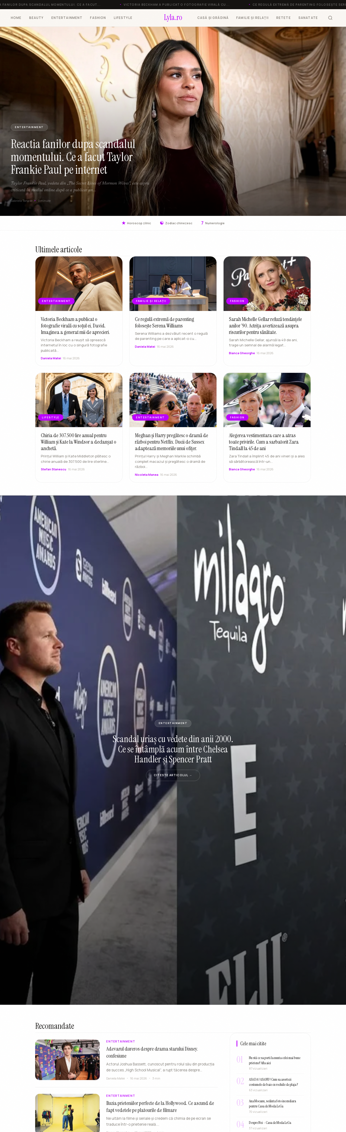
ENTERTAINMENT (67, 18)
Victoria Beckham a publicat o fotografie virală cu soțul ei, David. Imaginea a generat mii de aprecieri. (75, 331)
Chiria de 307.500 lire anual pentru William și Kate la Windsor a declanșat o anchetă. (78, 447)
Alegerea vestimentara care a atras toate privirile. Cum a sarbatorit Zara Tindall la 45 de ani (264, 447)
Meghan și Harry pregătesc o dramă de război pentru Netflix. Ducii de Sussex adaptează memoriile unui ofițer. (171, 447)
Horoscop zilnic (136, 223)
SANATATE (308, 18)
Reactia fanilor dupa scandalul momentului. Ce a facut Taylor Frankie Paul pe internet (73, 156)
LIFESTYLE (123, 18)
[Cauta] (330, 18)
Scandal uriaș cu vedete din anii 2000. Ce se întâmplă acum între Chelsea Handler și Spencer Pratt (173, 749)
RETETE (283, 18)
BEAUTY (36, 18)
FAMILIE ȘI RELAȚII (252, 18)
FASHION (98, 18)
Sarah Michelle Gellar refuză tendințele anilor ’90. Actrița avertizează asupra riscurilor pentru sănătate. (265, 331)
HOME (16, 18)
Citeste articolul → (173, 775)
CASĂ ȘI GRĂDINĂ (213, 18)
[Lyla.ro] (173, 18)
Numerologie (213, 223)
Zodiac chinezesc (176, 223)
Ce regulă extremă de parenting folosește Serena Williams (164, 327)
